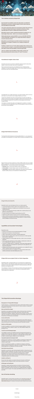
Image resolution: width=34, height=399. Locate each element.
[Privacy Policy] (17, 397)
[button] (1, 1)
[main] (17, 8)
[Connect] (17, 389)
